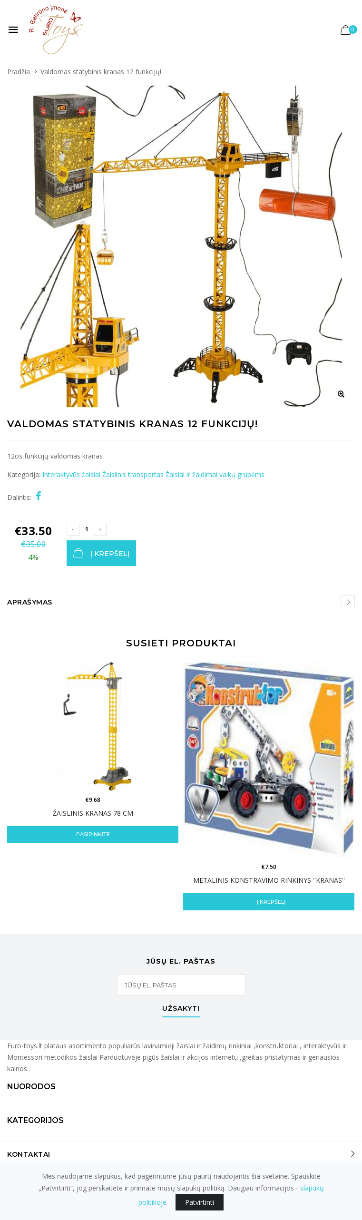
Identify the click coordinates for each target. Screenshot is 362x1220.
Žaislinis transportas (133, 474)
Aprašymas (29, 602)
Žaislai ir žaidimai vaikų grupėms (215, 474)
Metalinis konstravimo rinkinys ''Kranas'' (269, 880)
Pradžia (18, 71)
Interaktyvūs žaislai (71, 474)
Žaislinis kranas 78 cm (93, 813)
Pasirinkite (93, 834)
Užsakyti (181, 1009)
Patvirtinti (199, 1202)
